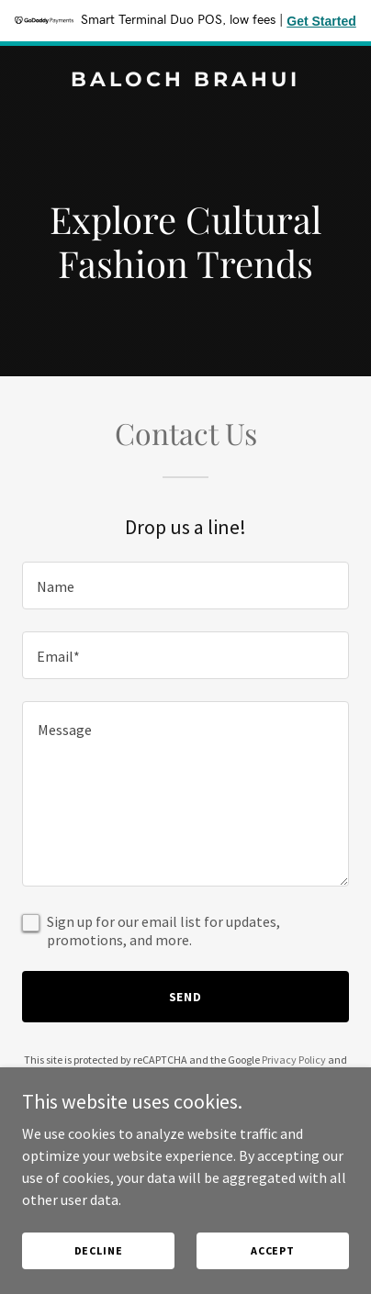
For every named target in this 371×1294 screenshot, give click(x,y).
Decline (98, 1250)
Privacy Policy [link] (294, 1059)
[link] (185, 81)
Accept (273, 1250)
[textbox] (185, 585)
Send (186, 996)
